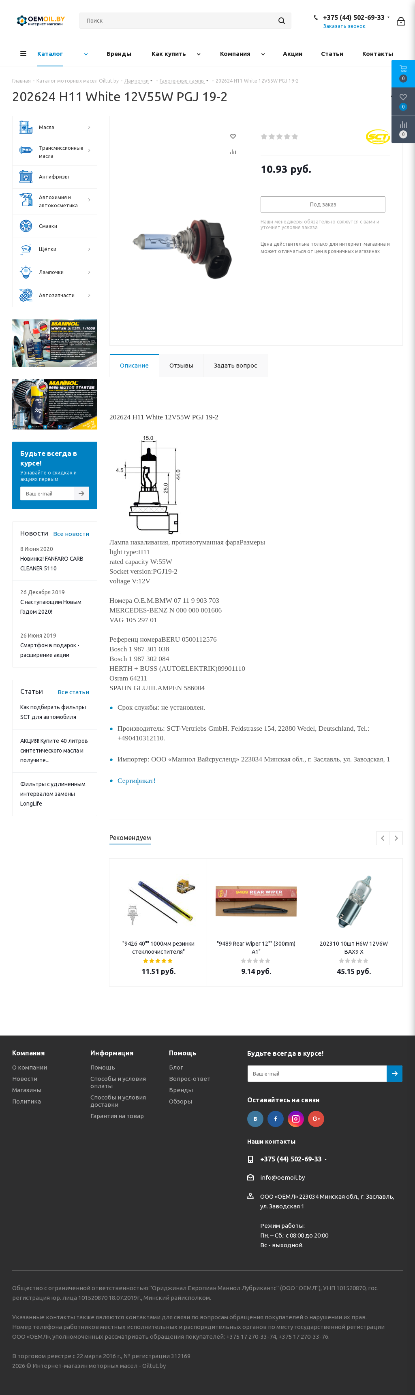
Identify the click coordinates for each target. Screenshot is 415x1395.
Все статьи (73, 692)
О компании (29, 1067)
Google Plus (316, 1119)
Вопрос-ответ (189, 1078)
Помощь (102, 1067)
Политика (26, 1101)
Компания (28, 1053)
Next (396, 838)
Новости (24, 1078)
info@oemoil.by (282, 1177)
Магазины (26, 1090)
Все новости (71, 533)
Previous (383, 838)
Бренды (181, 1090)
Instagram (296, 1119)
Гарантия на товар (117, 1115)
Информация (112, 1053)
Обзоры (180, 1101)
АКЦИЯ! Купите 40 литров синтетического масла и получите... (54, 750)
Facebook (275, 1119)
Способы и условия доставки (118, 1101)
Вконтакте (255, 1119)
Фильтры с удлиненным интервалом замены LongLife (53, 794)
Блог (176, 1067)
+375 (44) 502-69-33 (354, 17)
